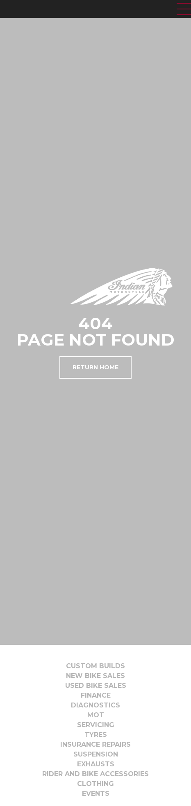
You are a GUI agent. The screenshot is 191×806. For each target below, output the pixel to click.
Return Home (95, 367)
